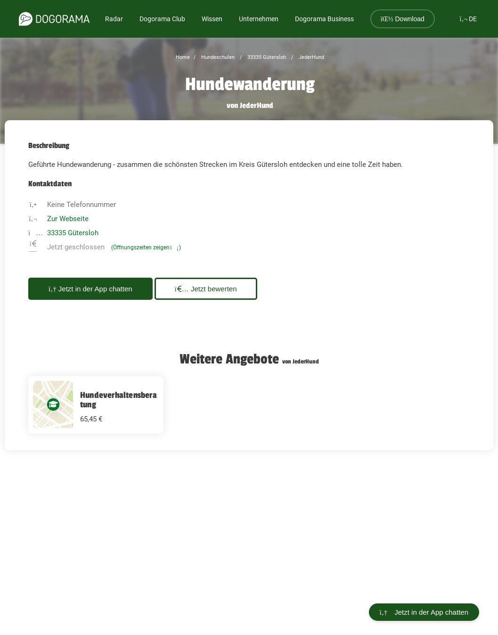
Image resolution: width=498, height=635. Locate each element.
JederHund (310, 57)
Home (183, 57)
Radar (114, 19)
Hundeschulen (217, 57)
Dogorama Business (324, 19)
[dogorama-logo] (54, 19)
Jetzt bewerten (206, 289)
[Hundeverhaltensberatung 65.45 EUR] (95, 405)
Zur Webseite (68, 218)
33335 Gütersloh (266, 57)
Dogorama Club (162, 19)
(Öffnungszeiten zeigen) (146, 247)
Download (403, 19)
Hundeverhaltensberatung (118, 399)
